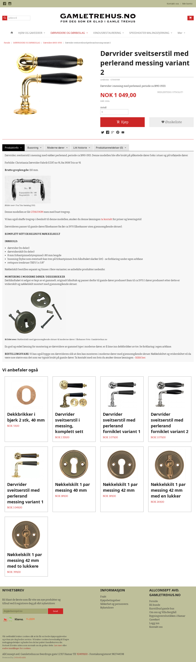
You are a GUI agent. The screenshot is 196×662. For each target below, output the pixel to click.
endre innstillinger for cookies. (16, 648)
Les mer (58, 645)
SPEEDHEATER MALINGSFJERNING (149, 33)
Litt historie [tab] (80, 147)
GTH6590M (36, 211)
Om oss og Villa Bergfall (162, 612)
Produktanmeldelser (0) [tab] (109, 147)
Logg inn (154, 623)
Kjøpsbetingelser (110, 600)
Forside (7, 43)
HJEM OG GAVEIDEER (30, 33)
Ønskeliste (171, 122)
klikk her (140, 357)
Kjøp (122, 122)
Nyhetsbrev (107, 607)
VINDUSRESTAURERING (107, 33)
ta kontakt (106, 219)
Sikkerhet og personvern (114, 604)
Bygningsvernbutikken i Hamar (167, 615)
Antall (103, 107)
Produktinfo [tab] (12, 147)
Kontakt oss (156, 626)
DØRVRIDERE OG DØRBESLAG (68, 33)
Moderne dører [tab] (55, 147)
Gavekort (154, 619)
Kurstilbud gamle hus (161, 608)
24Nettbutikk (20, 657)
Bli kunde (154, 604)
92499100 (82, 654)
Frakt (103, 596)
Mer (180, 33)
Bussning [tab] (32, 147)
